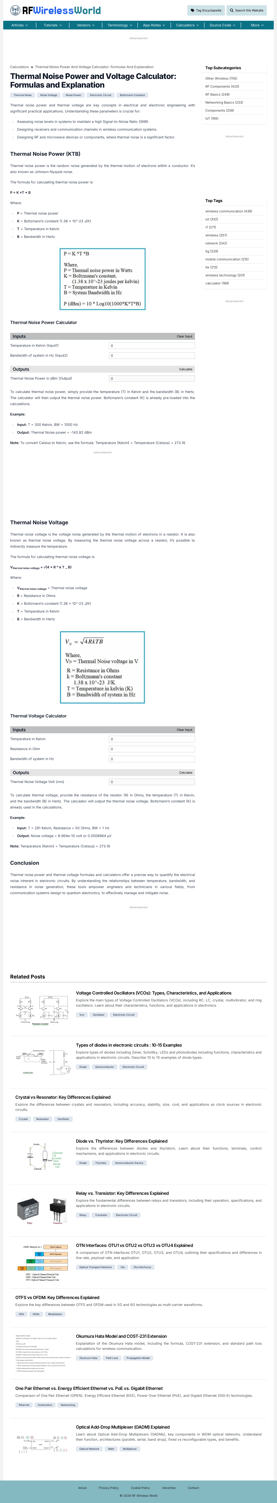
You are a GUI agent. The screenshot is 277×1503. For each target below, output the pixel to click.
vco (81, 1014)
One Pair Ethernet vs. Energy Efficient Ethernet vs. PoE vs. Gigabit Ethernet (89, 1388)
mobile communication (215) (227, 259)
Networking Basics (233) (224, 102)
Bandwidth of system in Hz (32, 759)
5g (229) (211, 251)
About (82, 1488)
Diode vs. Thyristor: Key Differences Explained (121, 1141)
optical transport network (95, 1267)
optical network (89, 1448)
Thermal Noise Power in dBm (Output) (41, 378)
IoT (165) (211, 118)
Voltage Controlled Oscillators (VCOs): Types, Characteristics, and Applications (154, 993)
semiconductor (104, 1066)
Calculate (185, 369)
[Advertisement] (138, 50)
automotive (45, 1405)
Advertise (169, 1488)
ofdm (36, 1314)
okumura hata (88, 1358)
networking (68, 1405)
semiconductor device (129, 1163)
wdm (111, 1448)
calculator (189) (217, 283)
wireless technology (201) (225, 275)
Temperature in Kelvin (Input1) (34, 345)
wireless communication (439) (228, 211)
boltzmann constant (132, 95)
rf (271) (210, 227)
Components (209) (219, 110)
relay (82, 1215)
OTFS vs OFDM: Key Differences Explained (57, 1297)
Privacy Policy (109, 1488)
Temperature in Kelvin (27, 739)
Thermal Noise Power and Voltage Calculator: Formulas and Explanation (94, 67)
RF (55, 10)
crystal (23, 1119)
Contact (193, 1488)
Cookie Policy (140, 1488)
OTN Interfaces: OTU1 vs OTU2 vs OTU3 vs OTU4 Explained (134, 1245)
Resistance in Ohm (25, 749)
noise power (73, 95)
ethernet (24, 1405)
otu (123, 1267)
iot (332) (211, 219)
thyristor (100, 1163)
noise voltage (48, 95)
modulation (55, 1314)
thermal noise (23, 95)
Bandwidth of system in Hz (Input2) (39, 355)
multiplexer (130, 1448)
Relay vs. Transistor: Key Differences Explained (122, 1193)
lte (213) (211, 267)
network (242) (216, 243)
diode (83, 1066)
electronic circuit (100, 95)
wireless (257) (216, 235)
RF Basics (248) (217, 94)
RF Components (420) (222, 86)
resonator (42, 1119)
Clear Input (184, 336)
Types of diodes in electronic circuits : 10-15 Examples (129, 1045)
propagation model (138, 1358)
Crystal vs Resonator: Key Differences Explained (63, 1097)
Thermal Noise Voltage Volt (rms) (37, 782)
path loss (112, 1358)
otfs (21, 1314)
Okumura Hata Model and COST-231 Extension (121, 1336)
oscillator (99, 1014)
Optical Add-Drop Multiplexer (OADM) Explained (123, 1427)
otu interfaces (142, 1267)
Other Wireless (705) (221, 78)
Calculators (19, 67)
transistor (101, 1215)
